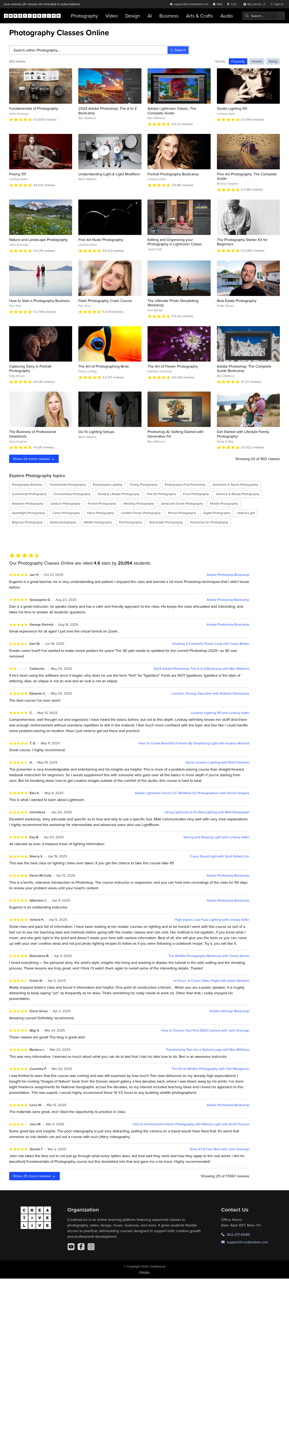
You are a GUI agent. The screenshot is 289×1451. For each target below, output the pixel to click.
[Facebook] (81, 1246)
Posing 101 (17, 174)
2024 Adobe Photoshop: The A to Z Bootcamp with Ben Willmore (201, 669)
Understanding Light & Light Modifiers (109, 174)
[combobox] (263, 16)
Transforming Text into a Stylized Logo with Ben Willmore (207, 1050)
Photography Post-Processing (185, 484)
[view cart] (233, 4)
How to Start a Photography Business (39, 300)
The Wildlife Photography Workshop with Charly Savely (208, 956)
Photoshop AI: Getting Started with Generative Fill (176, 434)
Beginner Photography (27, 522)
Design (132, 15)
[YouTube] (71, 1246)
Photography (84, 15)
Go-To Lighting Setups (96, 431)
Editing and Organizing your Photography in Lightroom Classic (175, 242)
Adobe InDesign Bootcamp (229, 1011)
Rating (273, 61)
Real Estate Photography (236, 300)
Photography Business (27, 484)
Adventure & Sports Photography (235, 484)
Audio (226, 15)
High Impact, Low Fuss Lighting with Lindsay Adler (212, 920)
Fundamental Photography (68, 484)
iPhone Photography (182, 513)
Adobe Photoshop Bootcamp (228, 575)
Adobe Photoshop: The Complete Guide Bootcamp (244, 368)
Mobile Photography (224, 503)
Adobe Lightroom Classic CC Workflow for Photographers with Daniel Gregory (192, 793)
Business (169, 15)
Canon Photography (66, 513)
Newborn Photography (27, 503)
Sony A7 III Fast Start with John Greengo (219, 1149)
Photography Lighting (107, 484)
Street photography (63, 522)
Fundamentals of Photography (33, 108)
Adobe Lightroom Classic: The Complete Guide (172, 111)
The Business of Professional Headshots (32, 434)
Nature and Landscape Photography (38, 239)
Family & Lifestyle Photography (118, 494)
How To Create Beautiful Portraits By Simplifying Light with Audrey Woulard (194, 743)
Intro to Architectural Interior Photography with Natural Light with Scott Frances (191, 1124)
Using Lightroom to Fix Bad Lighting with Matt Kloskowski (207, 812)
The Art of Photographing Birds (103, 366)
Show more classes (34, 458)
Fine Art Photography (161, 494)
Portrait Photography (102, 503)
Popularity (238, 61)
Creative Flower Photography (141, 513)
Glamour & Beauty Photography (237, 494)
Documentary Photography (72, 494)
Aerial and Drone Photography (182, 503)
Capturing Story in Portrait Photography (30, 368)
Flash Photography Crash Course (105, 300)
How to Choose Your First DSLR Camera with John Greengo (205, 1030)
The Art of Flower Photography (173, 366)
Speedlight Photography (28, 513)
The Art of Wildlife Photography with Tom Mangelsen (210, 1069)
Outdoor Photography (65, 503)
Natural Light (246, 513)
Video (111, 15)
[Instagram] (91, 1246)
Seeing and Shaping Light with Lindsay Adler (216, 837)
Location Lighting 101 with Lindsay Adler (220, 713)
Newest (257, 61)
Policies (144, 1272)
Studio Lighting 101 (232, 108)
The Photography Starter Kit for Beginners (242, 242)
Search (178, 49)
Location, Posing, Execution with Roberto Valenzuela (210, 693)
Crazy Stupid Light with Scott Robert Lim (219, 856)
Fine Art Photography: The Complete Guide (247, 176)
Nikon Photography (100, 513)
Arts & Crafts (199, 15)
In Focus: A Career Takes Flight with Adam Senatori (211, 981)
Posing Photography (144, 484)
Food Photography (196, 494)
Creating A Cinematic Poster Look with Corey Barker (210, 644)
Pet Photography (130, 522)
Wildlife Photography (98, 522)
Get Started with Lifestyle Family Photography (243, 434)
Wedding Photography (138, 503)
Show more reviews (34, 1176)
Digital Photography (216, 513)
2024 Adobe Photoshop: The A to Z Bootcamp (107, 111)
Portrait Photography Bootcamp (173, 174)
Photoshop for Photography (209, 522)
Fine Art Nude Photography (100, 239)
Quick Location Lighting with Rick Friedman (217, 762)
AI (150, 15)
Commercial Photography (29, 494)
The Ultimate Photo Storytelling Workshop (173, 303)
